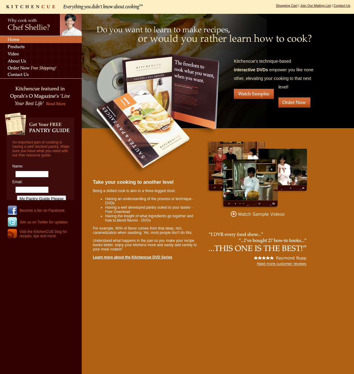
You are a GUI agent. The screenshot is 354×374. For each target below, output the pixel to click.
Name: (17, 166)
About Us (41, 60)
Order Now (294, 102)
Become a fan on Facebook (42, 210)
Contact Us (342, 5)
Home (41, 39)
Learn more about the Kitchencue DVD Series (132, 257)
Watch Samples (254, 94)
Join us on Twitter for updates (44, 222)
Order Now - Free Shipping (41, 67)
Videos (41, 53)
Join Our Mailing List (315, 5)
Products (41, 46)
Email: (17, 182)
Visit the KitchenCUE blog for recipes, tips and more (43, 234)
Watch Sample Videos (257, 179)
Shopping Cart (286, 5)
